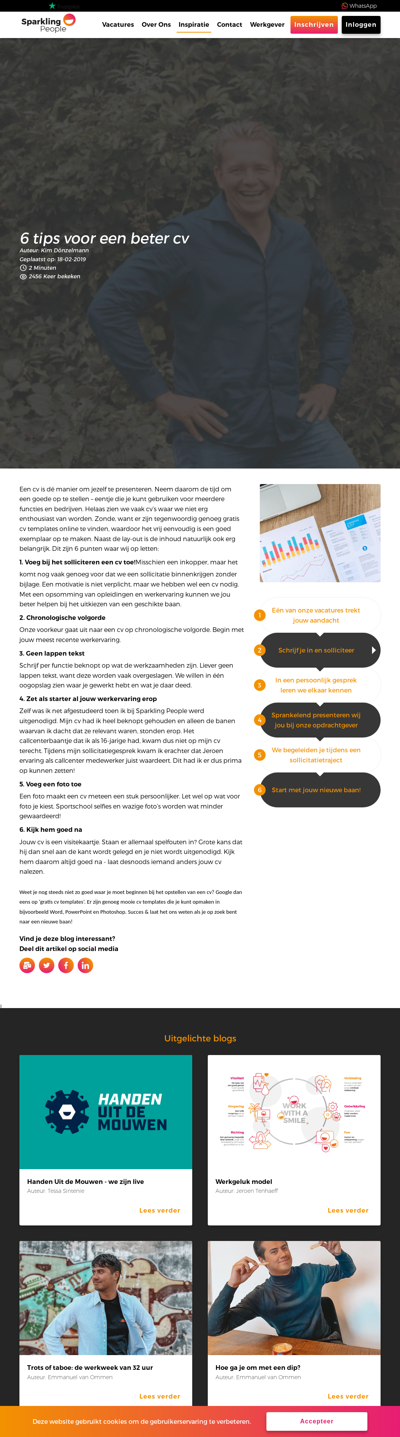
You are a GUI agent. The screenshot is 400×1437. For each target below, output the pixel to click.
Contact (229, 24)
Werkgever (267, 24)
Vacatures (118, 24)
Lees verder (160, 1210)
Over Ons (156, 24)
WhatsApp (363, 5)
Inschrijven (314, 24)
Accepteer (317, 1421)
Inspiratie (194, 24)
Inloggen (361, 24)
